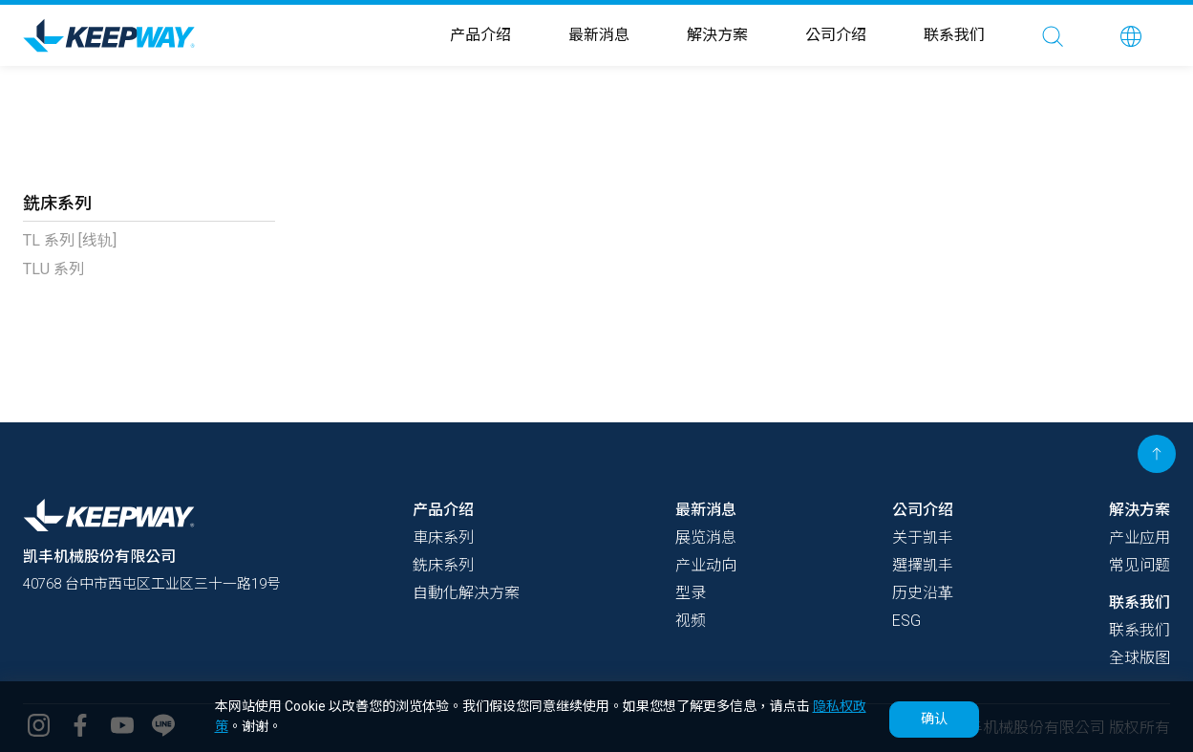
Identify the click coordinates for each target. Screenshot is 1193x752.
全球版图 (1139, 658)
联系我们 (954, 35)
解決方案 (717, 35)
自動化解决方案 (466, 593)
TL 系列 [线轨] (70, 240)
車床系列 (443, 537)
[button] (1131, 35)
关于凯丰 (922, 537)
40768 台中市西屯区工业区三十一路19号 (162, 584)
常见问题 (1139, 565)
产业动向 (705, 565)
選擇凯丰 (922, 565)
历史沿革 (922, 593)
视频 (690, 621)
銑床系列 (443, 565)
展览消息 (705, 537)
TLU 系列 (53, 269)
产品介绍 (480, 35)
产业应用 (1139, 537)
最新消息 (598, 35)
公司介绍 (835, 35)
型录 (690, 593)
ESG (906, 621)
